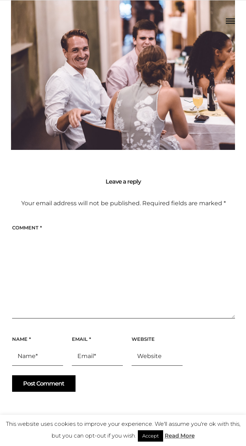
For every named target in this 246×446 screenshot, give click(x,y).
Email (81, 339)
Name (21, 339)
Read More (180, 435)
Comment (27, 228)
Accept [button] (150, 436)
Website (143, 339)
